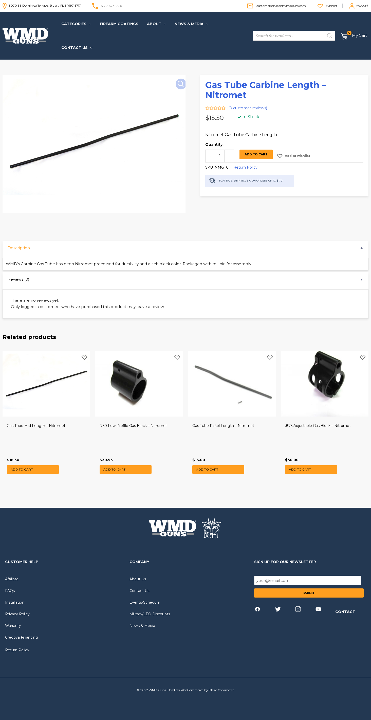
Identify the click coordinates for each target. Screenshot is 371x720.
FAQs (10, 585)
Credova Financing (21, 631)
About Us (137, 573)
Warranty (13, 620)
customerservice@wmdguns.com (281, 5)
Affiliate (11, 573)
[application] (89, 24)
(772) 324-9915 (111, 5)
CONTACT (345, 606)
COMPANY (139, 556)
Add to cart (256, 131)
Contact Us (139, 585)
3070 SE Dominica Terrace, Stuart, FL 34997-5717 (42, 5)
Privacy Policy (17, 608)
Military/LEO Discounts (149, 608)
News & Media (142, 620)
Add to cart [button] (23, 463)
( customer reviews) (248, 84)
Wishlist (331, 5)
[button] (76, 24)
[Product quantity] (220, 132)
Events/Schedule (144, 597)
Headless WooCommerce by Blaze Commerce (201, 684)
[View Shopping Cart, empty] (354, 24)
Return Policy (245, 143)
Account (362, 5)
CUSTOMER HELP (21, 556)
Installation (14, 597)
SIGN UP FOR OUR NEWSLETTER (285, 556)
